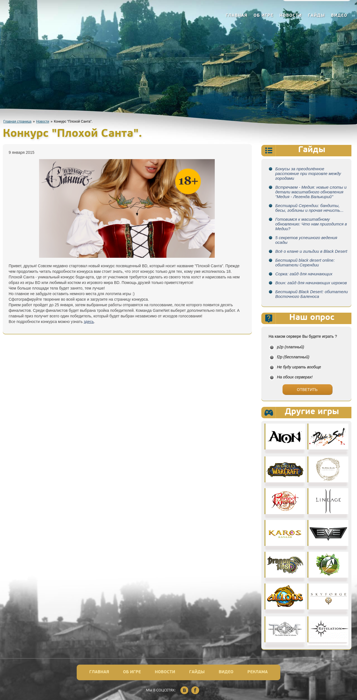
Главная (236, 16)
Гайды (316, 16)
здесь (89, 321)
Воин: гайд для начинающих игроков (311, 282)
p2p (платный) (290, 347)
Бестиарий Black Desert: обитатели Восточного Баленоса (311, 294)
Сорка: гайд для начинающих (303, 273)
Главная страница (17, 121)
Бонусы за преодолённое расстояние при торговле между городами (308, 173)
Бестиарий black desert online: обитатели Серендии (305, 262)
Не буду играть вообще (299, 367)
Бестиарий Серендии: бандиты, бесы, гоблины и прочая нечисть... (309, 208)
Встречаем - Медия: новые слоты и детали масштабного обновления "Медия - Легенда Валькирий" (311, 192)
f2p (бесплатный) (293, 357)
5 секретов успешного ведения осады (306, 240)
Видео (339, 16)
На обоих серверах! (295, 377)
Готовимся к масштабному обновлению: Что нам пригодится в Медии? (311, 224)
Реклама (257, 672)
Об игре (263, 16)
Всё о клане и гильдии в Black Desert (311, 251)
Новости (290, 16)
